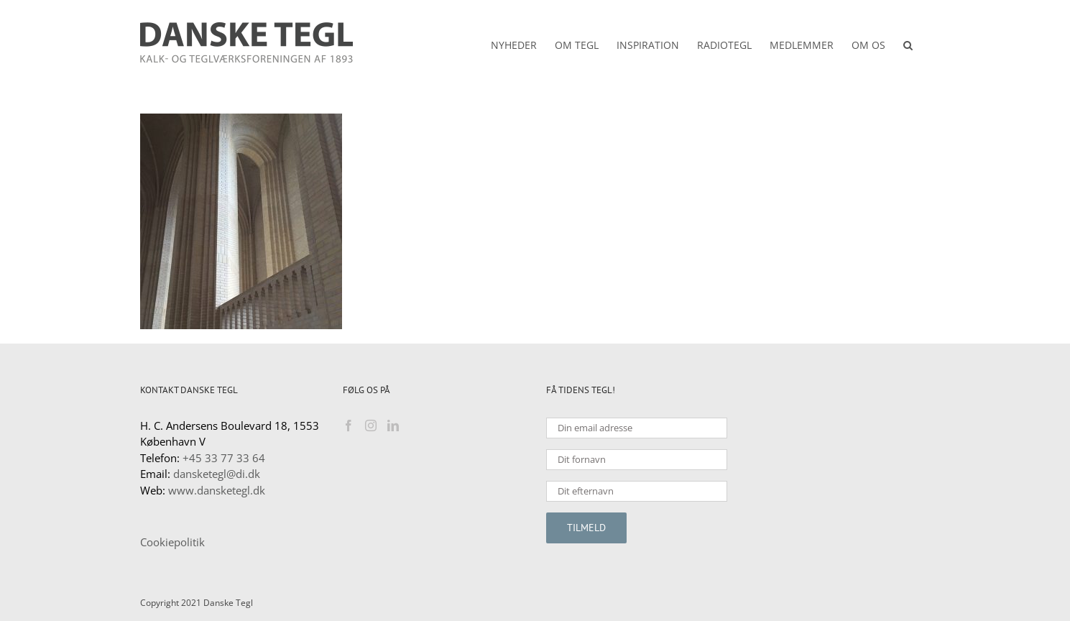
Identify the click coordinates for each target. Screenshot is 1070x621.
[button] (908, 42)
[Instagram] (371, 425)
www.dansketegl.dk (216, 490)
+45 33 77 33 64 (224, 458)
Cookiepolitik (172, 542)
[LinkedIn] (393, 425)
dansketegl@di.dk (216, 473)
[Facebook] (348, 425)
